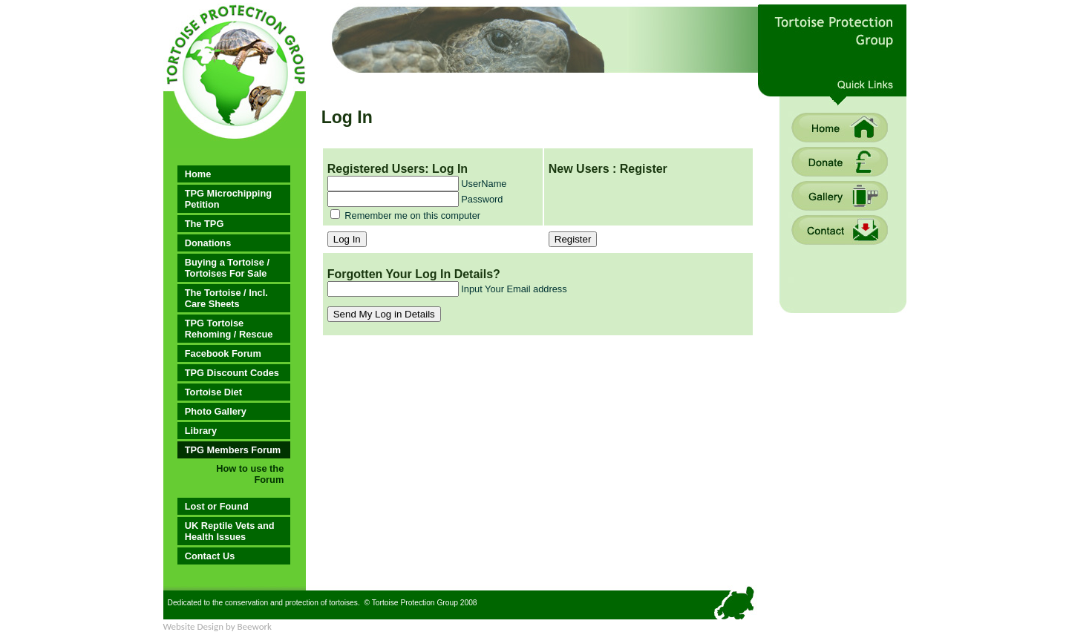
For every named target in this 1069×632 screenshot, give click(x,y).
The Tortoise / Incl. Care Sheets (226, 298)
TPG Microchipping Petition (228, 199)
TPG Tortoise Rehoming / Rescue (229, 328)
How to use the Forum (250, 474)
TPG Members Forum (233, 449)
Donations (208, 242)
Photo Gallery (215, 411)
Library (201, 430)
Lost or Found (217, 506)
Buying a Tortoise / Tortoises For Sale (227, 268)
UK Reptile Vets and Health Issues (230, 531)
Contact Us (210, 556)
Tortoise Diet (213, 392)
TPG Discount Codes (232, 372)
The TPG (204, 223)
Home (198, 174)
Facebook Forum (223, 353)
